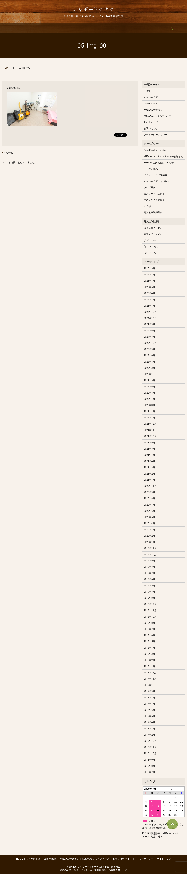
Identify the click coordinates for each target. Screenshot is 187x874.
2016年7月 (149, 772)
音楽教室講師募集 (153, 212)
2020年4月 (149, 523)
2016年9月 (149, 759)
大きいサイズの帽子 (154, 193)
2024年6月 (149, 330)
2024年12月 (150, 312)
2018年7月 (149, 629)
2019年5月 (149, 585)
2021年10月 (150, 436)
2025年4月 (149, 293)
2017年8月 (149, 697)
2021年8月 (149, 448)
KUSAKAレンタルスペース (115, 28)
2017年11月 (150, 678)
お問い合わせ (142, 28)
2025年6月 (149, 287)
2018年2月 (149, 660)
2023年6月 (149, 355)
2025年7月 (149, 280)
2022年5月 (149, 392)
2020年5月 (149, 517)
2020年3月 (149, 529)
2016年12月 (150, 741)
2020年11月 (150, 486)
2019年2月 (149, 598)
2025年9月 (149, 268)
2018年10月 (150, 616)
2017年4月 (149, 722)
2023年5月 (149, 361)
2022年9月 (149, 380)
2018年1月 (149, 666)
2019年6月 (149, 579)
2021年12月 (150, 423)
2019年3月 (149, 591)
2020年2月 (149, 535)
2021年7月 (149, 455)
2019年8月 (149, 566)
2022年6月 (149, 386)
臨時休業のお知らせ (154, 228)
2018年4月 (149, 647)
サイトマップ (151, 122)
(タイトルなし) (151, 240)
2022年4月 (149, 399)
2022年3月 (149, 405)
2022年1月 (149, 417)
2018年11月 (150, 610)
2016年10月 (150, 753)
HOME (30, 28)
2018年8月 (149, 623)
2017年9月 (149, 691)
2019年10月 (150, 554)
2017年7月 (149, 703)
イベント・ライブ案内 (155, 175)
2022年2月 (149, 411)
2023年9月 (149, 349)
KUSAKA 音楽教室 (87, 28)
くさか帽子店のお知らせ (156, 181)
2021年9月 (149, 442)
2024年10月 (150, 318)
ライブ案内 (149, 187)
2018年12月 (150, 604)
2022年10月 (150, 374)
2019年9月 (149, 560)
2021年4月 (149, 461)
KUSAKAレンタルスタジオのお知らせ (163, 156)
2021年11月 (150, 430)
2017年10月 (150, 685)
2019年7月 (149, 573)
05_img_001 (10, 152)
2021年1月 (149, 479)
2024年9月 (149, 324)
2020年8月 (149, 498)
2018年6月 (149, 635)
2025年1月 (149, 305)
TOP (6, 68)
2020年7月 (149, 504)
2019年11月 (150, 548)
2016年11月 (150, 747)
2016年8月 (149, 766)
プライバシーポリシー (155, 134)
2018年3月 (149, 654)
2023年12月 (150, 343)
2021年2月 (149, 473)
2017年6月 (149, 710)
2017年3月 (149, 728)
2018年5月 (149, 641)
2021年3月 (149, 467)
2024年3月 (149, 336)
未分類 (147, 206)
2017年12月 (150, 672)
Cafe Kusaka (65, 28)
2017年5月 (149, 716)
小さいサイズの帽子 (154, 200)
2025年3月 (149, 299)
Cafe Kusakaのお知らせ (156, 150)
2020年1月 (149, 542)
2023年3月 (149, 368)
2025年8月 (149, 274)
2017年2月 (149, 734)
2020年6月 (149, 511)
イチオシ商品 (151, 168)
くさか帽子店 (47, 28)
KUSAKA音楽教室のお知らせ (159, 162)
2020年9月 (149, 492)
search (157, 28)
